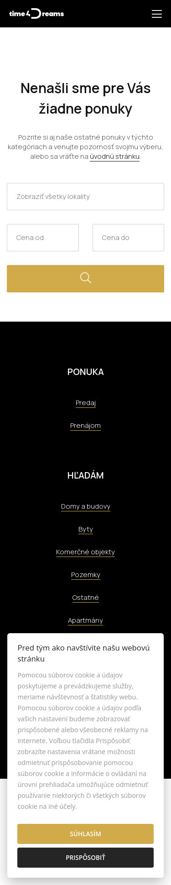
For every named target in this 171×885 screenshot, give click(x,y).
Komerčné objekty (85, 552)
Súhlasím (85, 833)
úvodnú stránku (115, 156)
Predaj (86, 402)
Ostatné (86, 597)
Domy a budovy (85, 506)
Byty (85, 529)
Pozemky (85, 574)
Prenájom (85, 425)
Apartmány (85, 620)
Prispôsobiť (85, 857)
